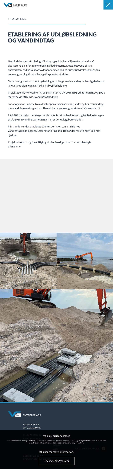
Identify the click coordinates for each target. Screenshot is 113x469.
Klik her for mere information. (56, 451)
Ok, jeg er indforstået (56, 460)
